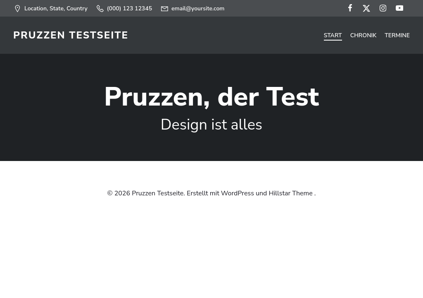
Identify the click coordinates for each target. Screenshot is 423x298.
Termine (397, 35)
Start (333, 35)
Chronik (363, 35)
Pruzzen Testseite (70, 35)
